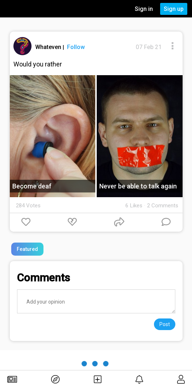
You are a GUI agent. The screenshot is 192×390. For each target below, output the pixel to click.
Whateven (49, 47)
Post (164, 324)
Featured (27, 249)
